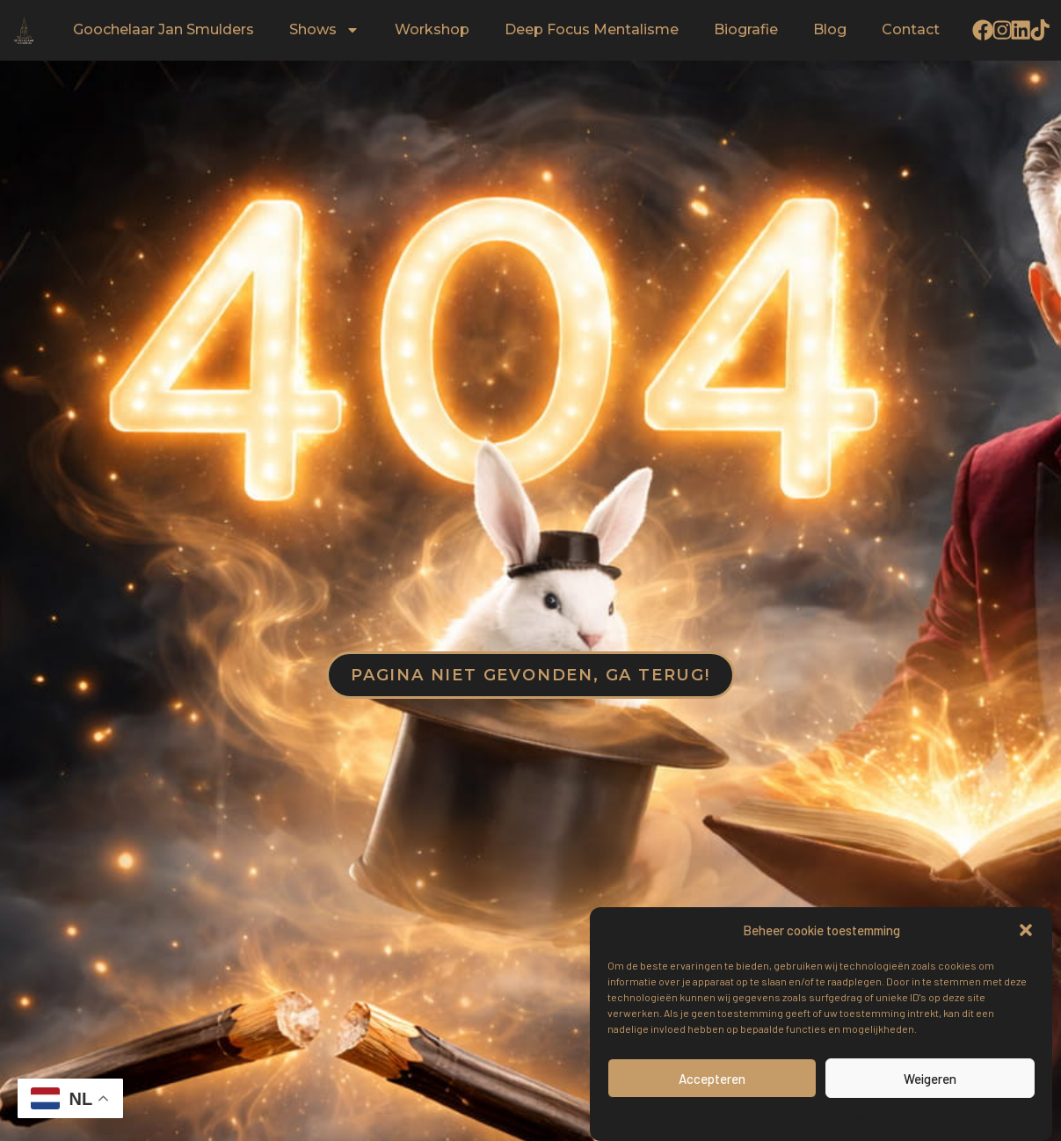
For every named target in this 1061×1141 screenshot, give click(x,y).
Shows (324, 31)
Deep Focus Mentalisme (592, 30)
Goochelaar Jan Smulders (163, 30)
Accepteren (712, 1078)
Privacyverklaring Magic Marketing (821, 1118)
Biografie (746, 30)
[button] (1026, 930)
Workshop (432, 30)
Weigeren (930, 1078)
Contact (911, 30)
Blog (830, 30)
